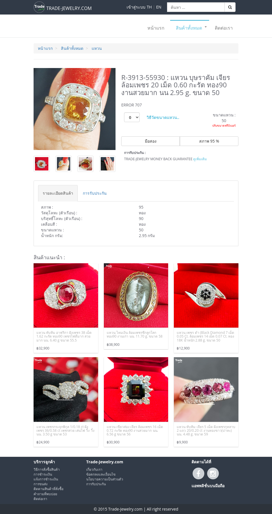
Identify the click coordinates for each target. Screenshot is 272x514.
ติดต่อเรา (224, 28)
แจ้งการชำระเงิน (46, 479)
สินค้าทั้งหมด (189, 28)
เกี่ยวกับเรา (94, 469)
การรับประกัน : (135, 152)
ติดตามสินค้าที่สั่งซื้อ (48, 488)
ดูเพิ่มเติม (200, 159)
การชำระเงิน (43, 474)
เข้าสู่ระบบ (136, 7)
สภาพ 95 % (209, 141)
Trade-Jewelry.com (104, 461)
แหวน (97, 48)
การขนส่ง (41, 484)
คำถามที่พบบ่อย (45, 494)
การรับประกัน (96, 484)
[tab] (58, 193)
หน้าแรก (155, 28)
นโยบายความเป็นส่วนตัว (104, 479)
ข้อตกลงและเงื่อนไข (101, 474)
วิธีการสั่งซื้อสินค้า (47, 469)
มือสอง (150, 141)
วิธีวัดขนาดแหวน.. (163, 117)
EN (158, 7)
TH (149, 7)
